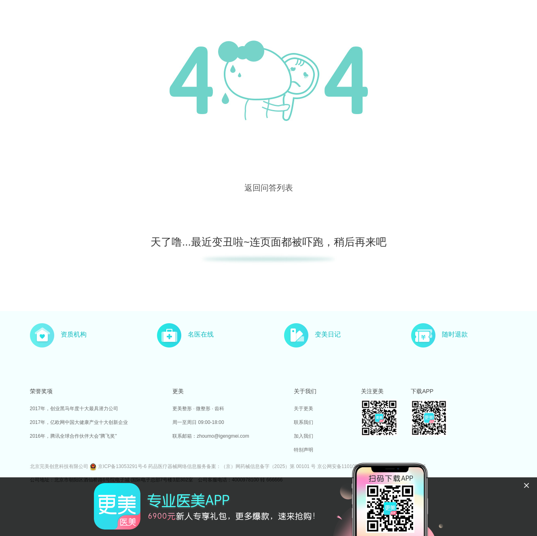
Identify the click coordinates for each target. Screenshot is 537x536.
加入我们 (303, 436)
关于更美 (303, 408)
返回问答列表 (268, 187)
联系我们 (303, 422)
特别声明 (303, 450)
